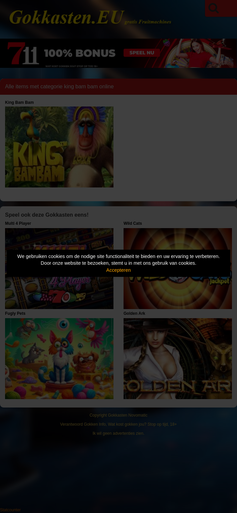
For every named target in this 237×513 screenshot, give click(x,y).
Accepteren (118, 270)
